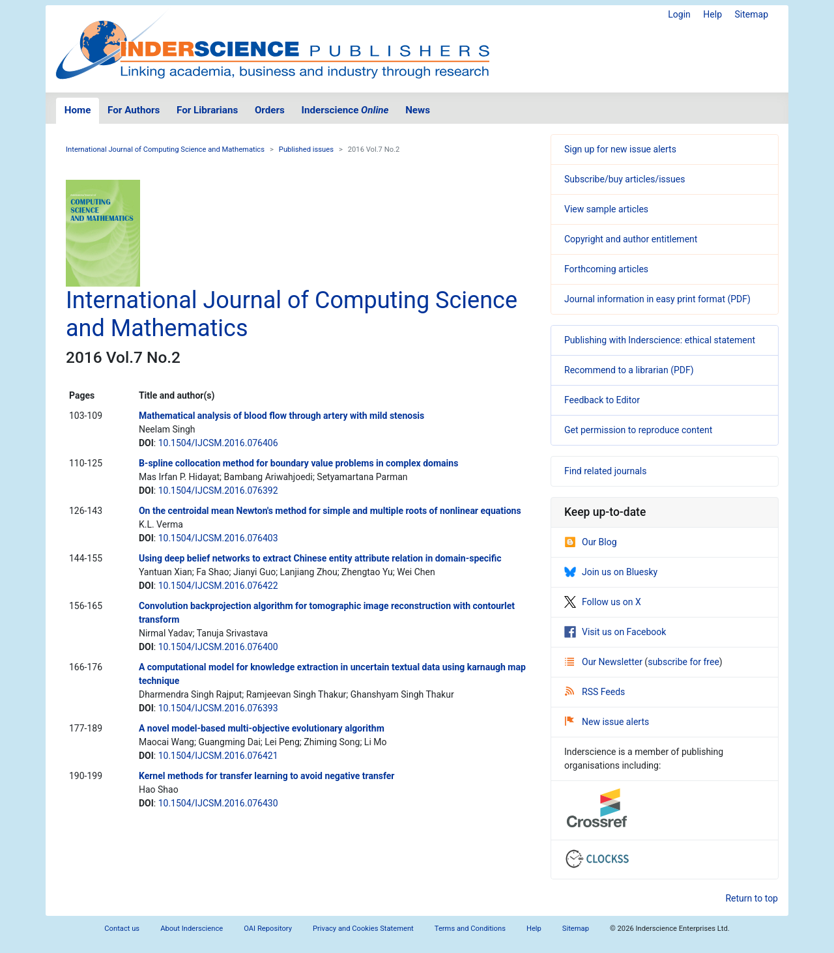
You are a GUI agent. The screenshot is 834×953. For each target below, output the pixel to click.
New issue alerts (607, 722)
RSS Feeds (595, 692)
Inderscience (345, 110)
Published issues (306, 149)
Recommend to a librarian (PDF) (629, 370)
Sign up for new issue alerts (620, 149)
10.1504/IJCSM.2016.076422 (218, 585)
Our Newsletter (604, 662)
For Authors (134, 110)
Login (679, 14)
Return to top (751, 898)
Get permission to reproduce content (638, 430)
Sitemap (751, 14)
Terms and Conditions (470, 928)
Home (78, 110)
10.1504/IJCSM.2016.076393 (218, 708)
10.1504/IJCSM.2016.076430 (218, 803)
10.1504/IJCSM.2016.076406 (218, 443)
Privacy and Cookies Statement (363, 928)
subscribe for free (683, 662)
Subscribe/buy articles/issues (624, 179)
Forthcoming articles (606, 269)
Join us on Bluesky (610, 572)
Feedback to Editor (602, 400)
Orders (270, 110)
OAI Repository (268, 928)
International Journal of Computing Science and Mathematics (165, 149)
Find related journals (605, 471)
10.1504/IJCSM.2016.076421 (218, 755)
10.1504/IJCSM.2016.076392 (218, 490)
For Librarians (207, 110)
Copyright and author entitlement (630, 239)
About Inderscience (191, 928)
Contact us (121, 928)
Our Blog (590, 542)
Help (712, 14)
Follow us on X (602, 602)
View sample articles (606, 209)
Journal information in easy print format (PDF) (657, 299)
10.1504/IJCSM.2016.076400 (218, 647)
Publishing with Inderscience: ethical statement (659, 340)
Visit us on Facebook (615, 632)
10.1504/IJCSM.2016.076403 (218, 538)
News (417, 110)
